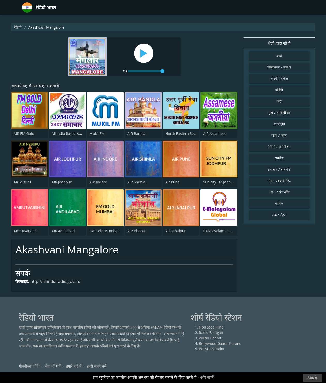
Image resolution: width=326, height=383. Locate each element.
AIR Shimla (136, 182)
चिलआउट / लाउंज (279, 67)
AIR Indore (98, 182)
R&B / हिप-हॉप (279, 192)
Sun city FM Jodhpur (220, 182)
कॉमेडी (279, 90)
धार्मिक (279, 203)
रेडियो (18, 27)
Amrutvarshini (26, 230)
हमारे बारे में (73, 366)
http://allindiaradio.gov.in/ (55, 281)
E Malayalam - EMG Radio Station (231, 230)
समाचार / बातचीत (279, 169)
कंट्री (279, 101)
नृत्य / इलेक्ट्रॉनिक (279, 112)
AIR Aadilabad (63, 230)
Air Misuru (22, 182)
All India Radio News (69, 133)
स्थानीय (279, 158)
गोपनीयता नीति (29, 366)
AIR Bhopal (136, 230)
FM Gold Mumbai (103, 230)
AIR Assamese (214, 133)
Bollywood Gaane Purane (220, 343)
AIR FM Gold (24, 133)
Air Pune (172, 182)
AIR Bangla (136, 133)
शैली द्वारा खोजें (279, 43)
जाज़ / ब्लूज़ (279, 135)
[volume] (146, 71)
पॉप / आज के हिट (279, 181)
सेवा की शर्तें (53, 366)
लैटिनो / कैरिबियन (279, 147)
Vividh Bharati (210, 338)
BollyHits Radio (211, 348)
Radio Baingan (211, 332)
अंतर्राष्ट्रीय (279, 124)
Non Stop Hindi (211, 327)
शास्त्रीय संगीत (279, 78)
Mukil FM (97, 133)
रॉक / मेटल (279, 215)
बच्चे (279, 56)
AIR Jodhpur (62, 182)
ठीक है (312, 378)
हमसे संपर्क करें (96, 366)
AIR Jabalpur (175, 230)
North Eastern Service (183, 133)
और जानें (207, 377)
